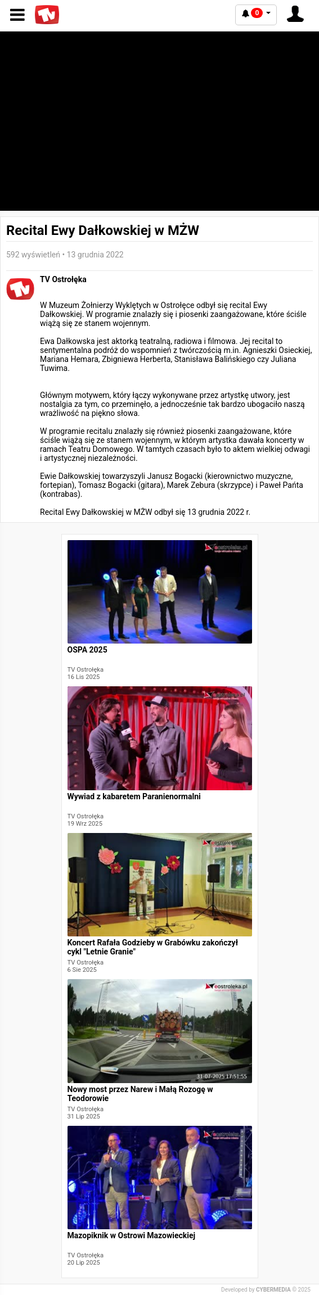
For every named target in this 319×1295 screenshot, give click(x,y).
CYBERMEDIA (273, 1290)
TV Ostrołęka (63, 279)
